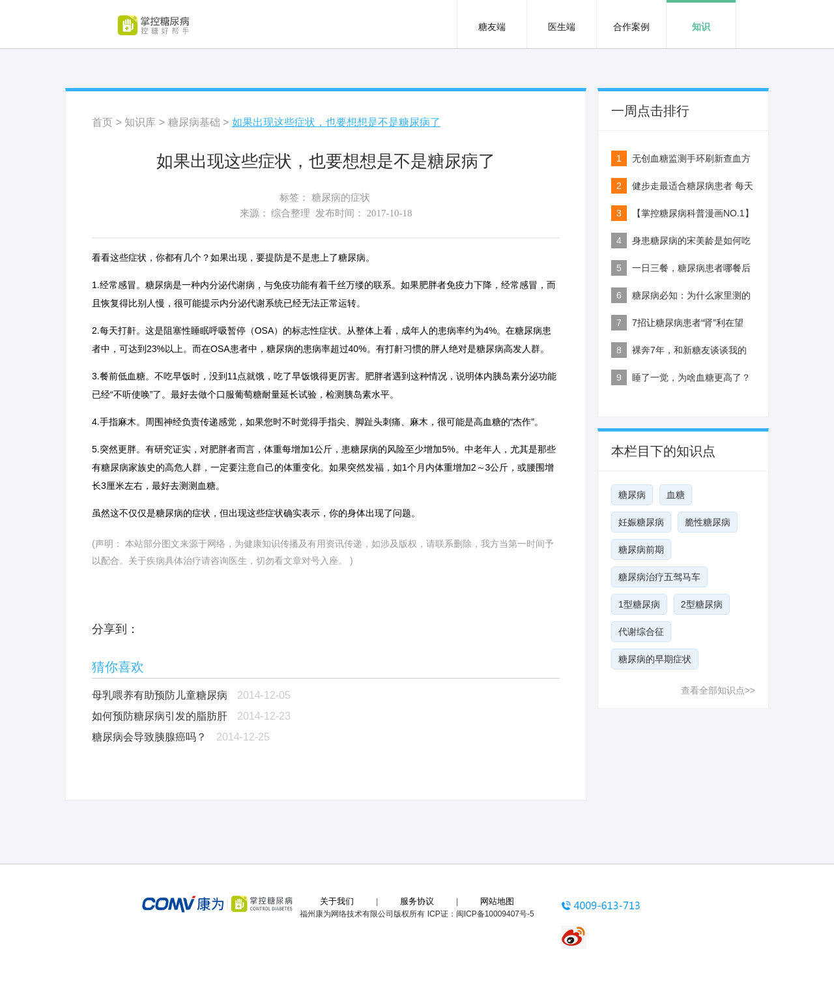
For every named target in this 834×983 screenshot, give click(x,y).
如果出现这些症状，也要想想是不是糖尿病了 (336, 122)
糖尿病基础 (194, 122)
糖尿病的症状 (340, 197)
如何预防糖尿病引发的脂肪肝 (159, 716)
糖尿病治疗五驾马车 (659, 577)
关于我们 (337, 901)
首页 (102, 122)
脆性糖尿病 (707, 522)
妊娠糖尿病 (641, 522)
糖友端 (492, 27)
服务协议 (417, 901)
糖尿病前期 (641, 549)
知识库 (140, 122)
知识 (701, 27)
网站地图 (497, 901)
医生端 (561, 27)
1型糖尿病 (639, 604)
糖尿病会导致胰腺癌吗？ (149, 736)
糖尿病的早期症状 (654, 659)
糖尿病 (632, 495)
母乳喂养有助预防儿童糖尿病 (159, 695)
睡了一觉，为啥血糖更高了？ (691, 377)
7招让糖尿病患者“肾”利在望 (687, 322)
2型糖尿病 (702, 604)
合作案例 (631, 27)
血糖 (676, 495)
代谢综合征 (641, 631)
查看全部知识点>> (718, 690)
